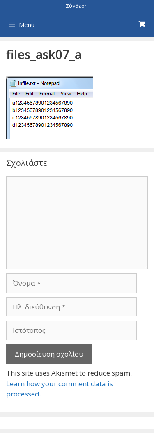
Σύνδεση (77, 5)
